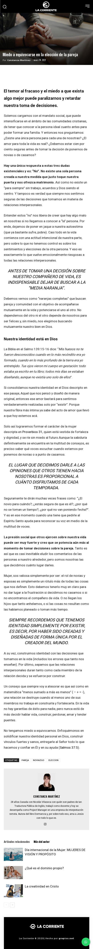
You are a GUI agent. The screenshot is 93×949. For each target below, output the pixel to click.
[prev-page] (6, 904)
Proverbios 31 (32, 432)
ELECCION (53, 760)
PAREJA (25, 760)
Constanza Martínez (19, 60)
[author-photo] (46, 791)
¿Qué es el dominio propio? (44, 868)
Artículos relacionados (17, 841)
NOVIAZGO (38, 760)
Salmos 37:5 (69, 747)
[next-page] (12, 904)
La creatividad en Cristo (42, 886)
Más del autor (41, 841)
